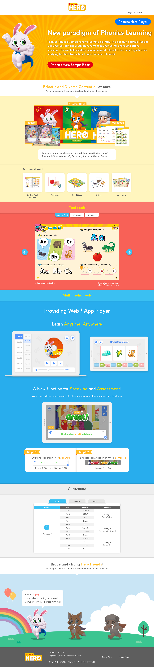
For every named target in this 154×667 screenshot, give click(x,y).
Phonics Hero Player (132, 22)
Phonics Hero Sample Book (70, 65)
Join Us (139, 12)
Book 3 (96, 501)
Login (130, 12)
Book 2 (77, 501)
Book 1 (57, 501)
